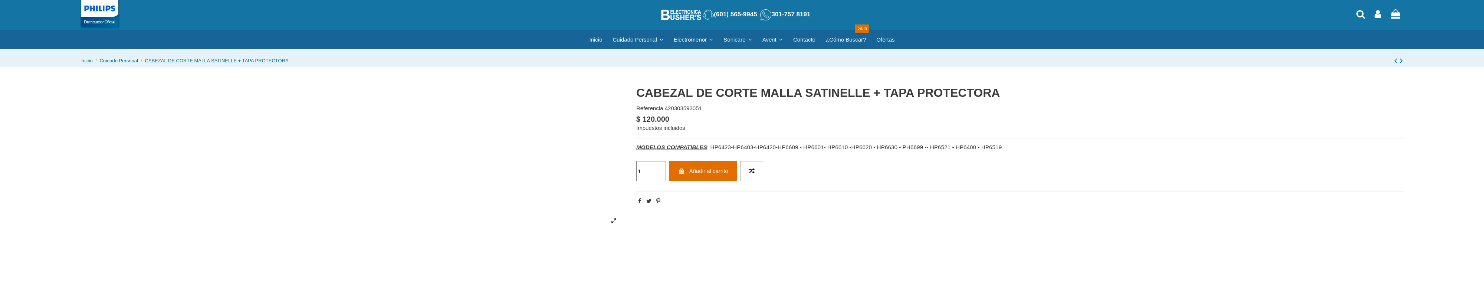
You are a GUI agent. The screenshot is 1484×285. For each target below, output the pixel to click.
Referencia (649, 108)
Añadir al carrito (703, 171)
